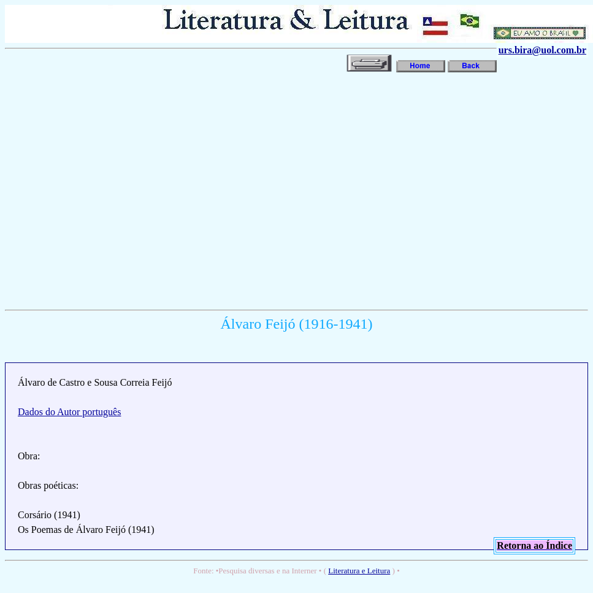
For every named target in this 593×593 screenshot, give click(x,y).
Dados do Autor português (69, 412)
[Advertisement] (115, 190)
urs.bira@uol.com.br (542, 50)
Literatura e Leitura (359, 570)
